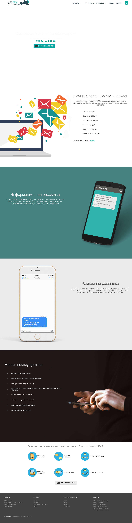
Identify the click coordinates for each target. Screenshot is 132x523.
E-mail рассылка (8, 506)
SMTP (65, 504)
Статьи (111, 3)
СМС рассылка (8, 501)
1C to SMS (67, 506)
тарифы (92, 140)
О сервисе (101, 3)
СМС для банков (98, 502)
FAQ (35, 506)
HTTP (65, 501)
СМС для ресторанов (99, 504)
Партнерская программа (41, 504)
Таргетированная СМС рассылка (13, 502)
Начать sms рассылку (44, 46)
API (85, 3)
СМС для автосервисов (100, 501)
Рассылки (77, 3)
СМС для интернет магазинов (102, 510)
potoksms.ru (16, 516)
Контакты (36, 501)
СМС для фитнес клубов (100, 506)
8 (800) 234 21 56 (45, 40)
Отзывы (36, 502)
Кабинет (119, 3)
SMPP (65, 502)
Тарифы (91, 3)
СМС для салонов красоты (101, 508)
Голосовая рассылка (10, 504)
